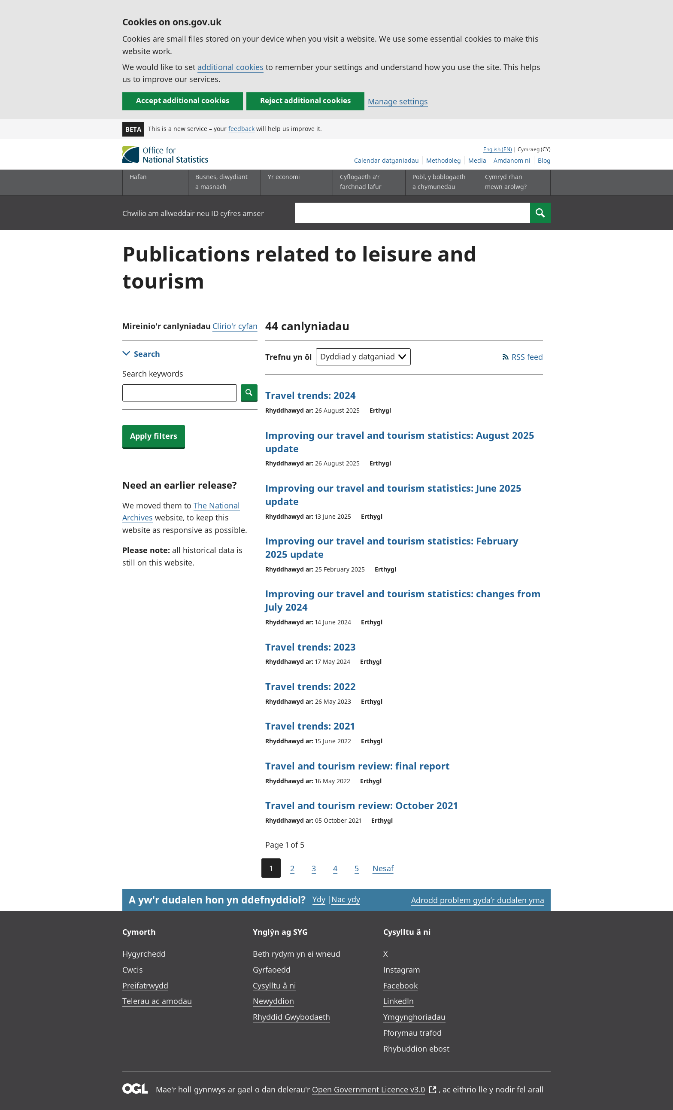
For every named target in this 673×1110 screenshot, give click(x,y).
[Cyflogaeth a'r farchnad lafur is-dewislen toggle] (367, 182)
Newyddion (273, 1001)
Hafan (138, 177)
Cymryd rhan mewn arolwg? (506, 181)
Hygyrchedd (144, 954)
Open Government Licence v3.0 (374, 1089)
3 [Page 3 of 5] (314, 868)
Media (477, 160)
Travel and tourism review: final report (357, 765)
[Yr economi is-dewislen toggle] (295, 182)
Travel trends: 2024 (310, 395)
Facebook (400, 985)
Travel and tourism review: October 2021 (361, 805)
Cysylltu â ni (274, 985)
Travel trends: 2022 (310, 686)
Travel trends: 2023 (310, 646)
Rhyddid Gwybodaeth (291, 1017)
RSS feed (527, 357)
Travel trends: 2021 (310, 725)
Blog (544, 160)
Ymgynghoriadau (414, 1017)
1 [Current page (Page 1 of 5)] (271, 868)
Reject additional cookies (305, 100)
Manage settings (398, 101)
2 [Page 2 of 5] (292, 868)
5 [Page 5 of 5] (357, 868)
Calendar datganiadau (386, 160)
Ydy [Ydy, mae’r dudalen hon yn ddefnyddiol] (318, 899)
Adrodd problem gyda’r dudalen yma (477, 900)
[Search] (540, 213)
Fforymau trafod (412, 1033)
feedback (241, 129)
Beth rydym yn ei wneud (296, 954)
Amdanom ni (512, 160)
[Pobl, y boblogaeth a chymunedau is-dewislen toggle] (439, 182)
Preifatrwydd (145, 985)
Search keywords (152, 373)
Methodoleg (443, 160)
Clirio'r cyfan (235, 326)
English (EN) (497, 149)
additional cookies (230, 67)
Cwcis (132, 969)
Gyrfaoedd (272, 969)
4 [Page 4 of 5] (335, 868)
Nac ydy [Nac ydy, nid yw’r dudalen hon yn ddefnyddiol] (345, 899)
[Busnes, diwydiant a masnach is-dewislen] (222, 182)
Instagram (401, 969)
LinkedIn (398, 1001)
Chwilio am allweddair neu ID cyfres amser (193, 213)
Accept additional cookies (182, 100)
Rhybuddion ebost (416, 1048)
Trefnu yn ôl (288, 357)
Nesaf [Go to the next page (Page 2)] (383, 868)
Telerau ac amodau (157, 1001)
